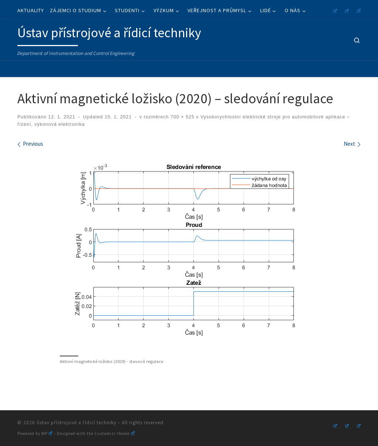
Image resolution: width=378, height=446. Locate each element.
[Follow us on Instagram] (334, 10)
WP (46, 433)
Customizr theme (114, 433)
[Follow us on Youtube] (346, 10)
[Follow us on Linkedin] (358, 10)
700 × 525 (181, 117)
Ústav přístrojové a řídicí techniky (76, 422)
